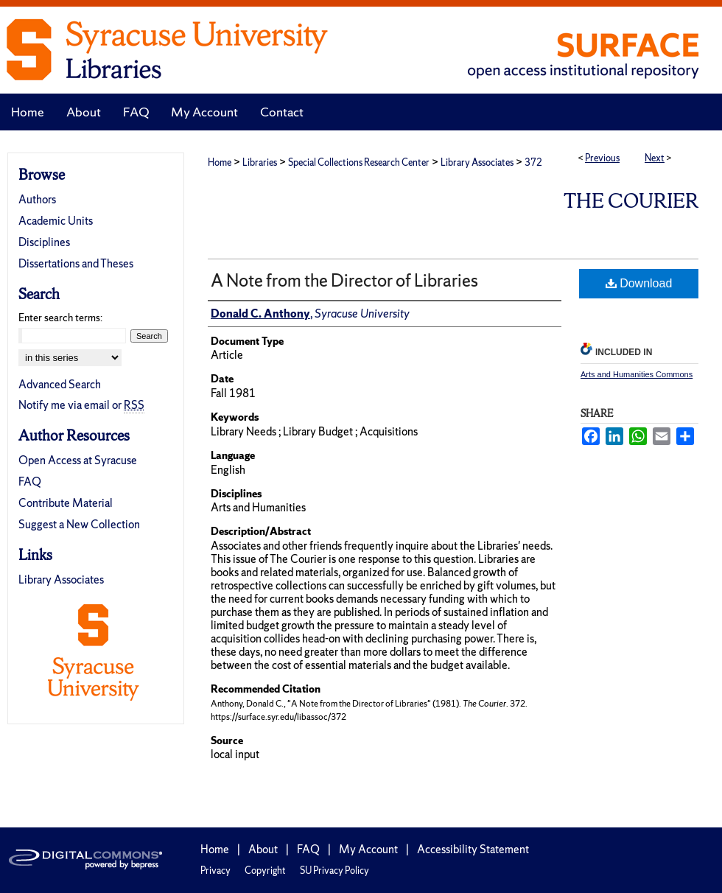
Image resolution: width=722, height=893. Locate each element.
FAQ (29, 481)
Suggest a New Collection (79, 524)
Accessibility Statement (473, 849)
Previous (602, 158)
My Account (368, 849)
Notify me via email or (81, 405)
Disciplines (44, 242)
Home (219, 162)
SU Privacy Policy (334, 870)
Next (655, 158)
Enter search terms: (60, 317)
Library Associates (477, 162)
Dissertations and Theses (75, 263)
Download (639, 283)
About (263, 849)
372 (533, 162)
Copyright (265, 870)
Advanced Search (59, 384)
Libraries (259, 162)
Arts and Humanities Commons (637, 374)
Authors (37, 199)
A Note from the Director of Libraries (344, 280)
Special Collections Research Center (359, 162)
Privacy (215, 870)
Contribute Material (65, 503)
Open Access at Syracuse (77, 460)
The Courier (631, 201)
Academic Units (55, 220)
